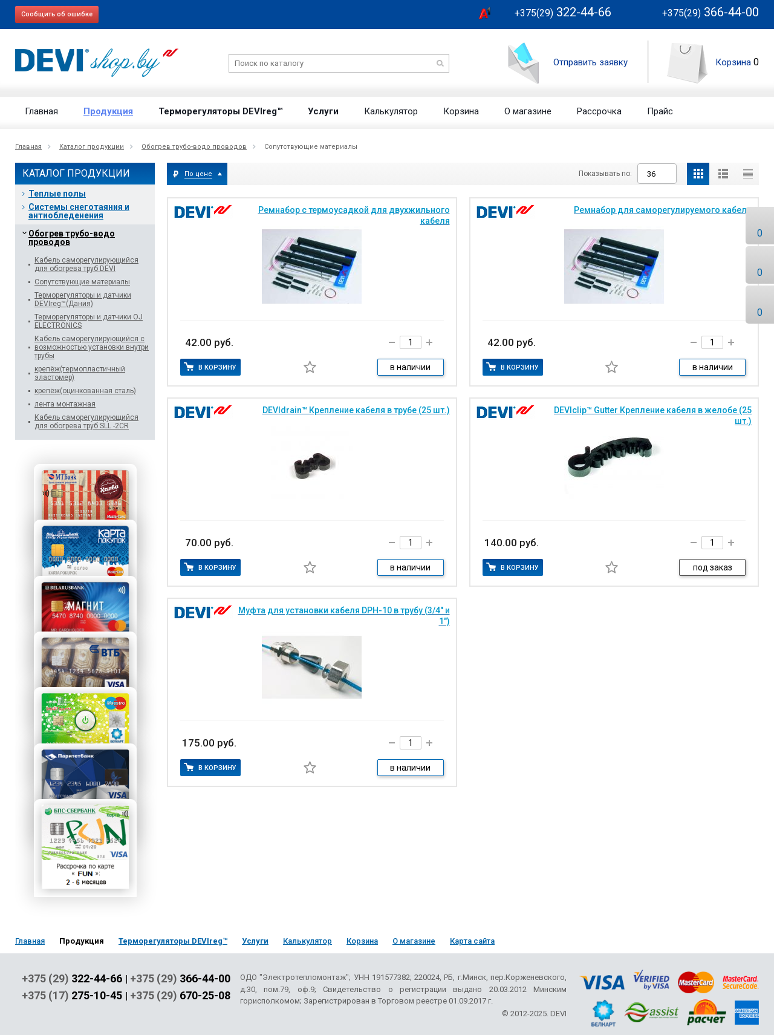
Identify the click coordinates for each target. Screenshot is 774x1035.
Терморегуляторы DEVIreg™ (220, 111)
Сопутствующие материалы (82, 282)
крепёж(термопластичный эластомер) (79, 373)
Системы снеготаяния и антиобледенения (78, 211)
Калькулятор (391, 111)
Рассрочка (599, 111)
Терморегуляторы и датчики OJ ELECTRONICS (88, 321)
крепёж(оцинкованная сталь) (85, 391)
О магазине (527, 111)
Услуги (323, 111)
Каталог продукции (91, 147)
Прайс (660, 111)
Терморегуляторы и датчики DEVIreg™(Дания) (82, 299)
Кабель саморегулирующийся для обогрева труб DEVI (86, 264)
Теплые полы (57, 193)
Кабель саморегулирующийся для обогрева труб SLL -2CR (86, 421)
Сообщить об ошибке (57, 14)
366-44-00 (710, 12)
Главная (41, 111)
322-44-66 (563, 12)
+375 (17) (72, 995)
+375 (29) (72, 978)
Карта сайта (472, 940)
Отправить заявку (590, 62)
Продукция (108, 111)
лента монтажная (65, 404)
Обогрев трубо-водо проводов (194, 147)
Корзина (733, 62)
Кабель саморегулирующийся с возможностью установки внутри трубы (91, 347)
